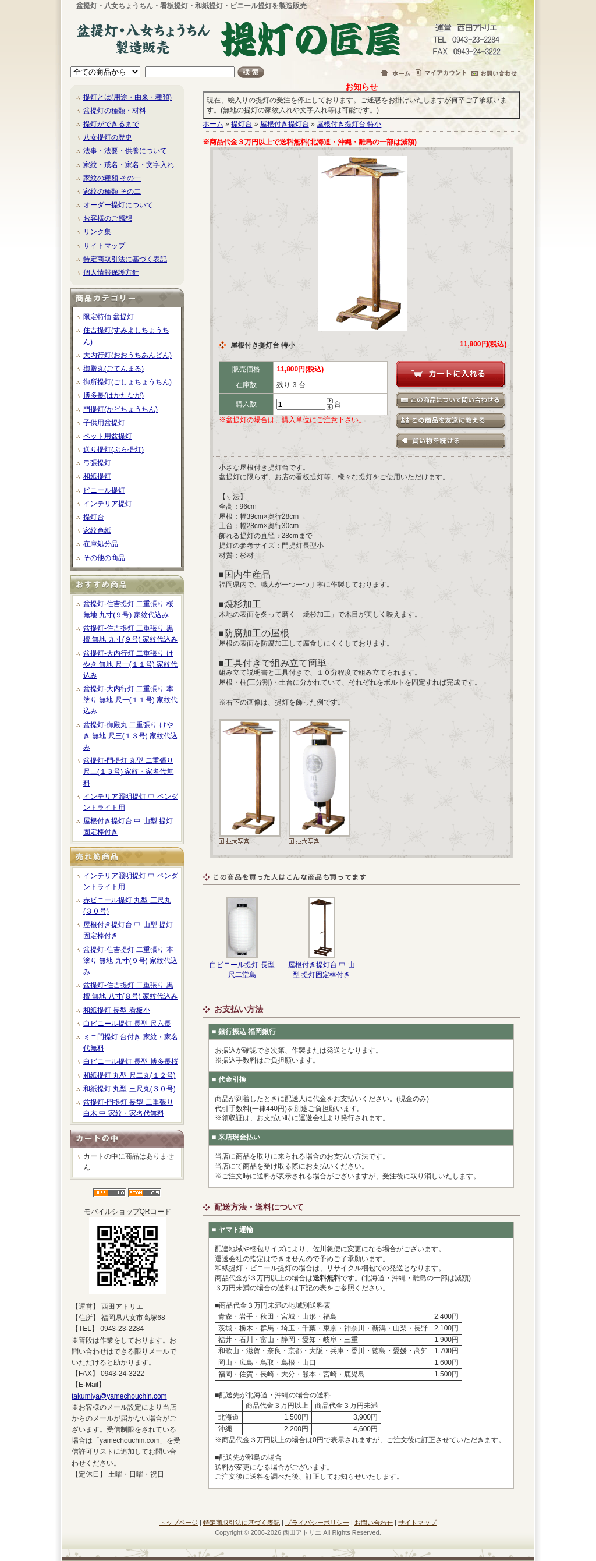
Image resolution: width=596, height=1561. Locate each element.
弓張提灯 (97, 463)
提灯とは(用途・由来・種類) (127, 97)
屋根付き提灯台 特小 (349, 124)
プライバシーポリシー (317, 1522)
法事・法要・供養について (125, 151)
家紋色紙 (97, 530)
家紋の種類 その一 (112, 178)
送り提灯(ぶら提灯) (113, 449)
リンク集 (97, 232)
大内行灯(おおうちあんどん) (127, 355)
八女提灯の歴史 (107, 137)
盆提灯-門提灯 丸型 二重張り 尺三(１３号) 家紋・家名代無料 (128, 771)
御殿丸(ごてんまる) (113, 368)
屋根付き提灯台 (284, 124)
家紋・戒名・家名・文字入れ (128, 165)
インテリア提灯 (107, 504)
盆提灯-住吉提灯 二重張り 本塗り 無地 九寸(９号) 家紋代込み (130, 961)
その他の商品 (104, 558)
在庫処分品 (100, 544)
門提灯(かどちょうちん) (120, 409)
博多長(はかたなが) (113, 395)
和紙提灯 (97, 476)
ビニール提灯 (104, 490)
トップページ (178, 1522)
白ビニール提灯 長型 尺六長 (127, 1024)
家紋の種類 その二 (112, 191)
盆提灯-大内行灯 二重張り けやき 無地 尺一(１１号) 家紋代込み (130, 664)
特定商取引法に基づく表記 (125, 259)
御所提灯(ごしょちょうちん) (127, 382)
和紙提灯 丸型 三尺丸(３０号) (129, 1089)
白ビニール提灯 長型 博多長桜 (130, 1061)
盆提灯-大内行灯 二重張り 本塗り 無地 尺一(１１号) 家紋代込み (130, 700)
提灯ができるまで (111, 124)
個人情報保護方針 (111, 272)
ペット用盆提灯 (107, 436)
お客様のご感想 (107, 218)
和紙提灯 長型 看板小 (116, 1010)
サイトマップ (104, 246)
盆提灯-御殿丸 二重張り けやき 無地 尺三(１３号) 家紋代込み (130, 736)
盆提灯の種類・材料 (114, 111)
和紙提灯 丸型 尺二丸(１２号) (129, 1075)
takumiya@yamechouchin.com (119, 1396)
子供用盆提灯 (104, 423)
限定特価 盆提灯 (108, 317)
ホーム (213, 124)
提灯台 (93, 517)
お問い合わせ (373, 1522)
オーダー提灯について (118, 205)
